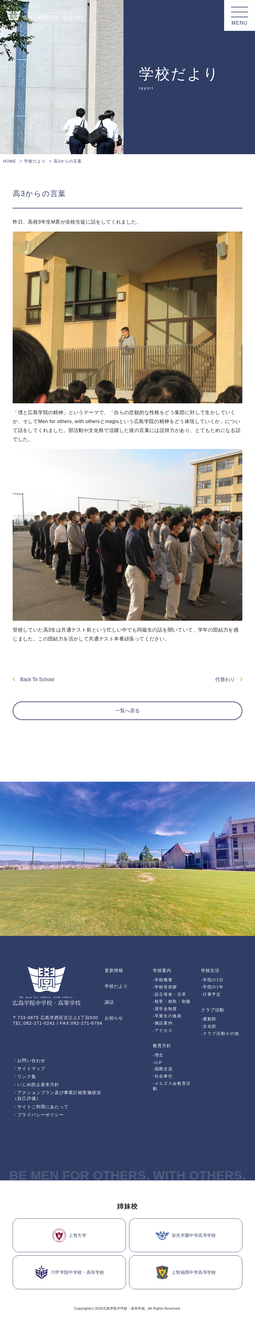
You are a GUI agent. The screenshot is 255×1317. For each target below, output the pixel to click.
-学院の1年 (212, 987)
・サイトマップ (29, 1068)
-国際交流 (163, 1069)
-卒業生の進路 (167, 1016)
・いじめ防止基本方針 (36, 1084)
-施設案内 (163, 1023)
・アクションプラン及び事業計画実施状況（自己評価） (57, 1095)
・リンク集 (24, 1076)
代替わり (228, 679)
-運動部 (208, 1019)
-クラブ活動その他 (220, 1033)
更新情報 (114, 970)
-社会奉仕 (163, 1076)
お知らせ (114, 1017)
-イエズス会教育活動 (172, 1086)
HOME (9, 161)
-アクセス (163, 1030)
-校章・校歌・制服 (172, 1001)
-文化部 (208, 1026)
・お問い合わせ (29, 1060)
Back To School (33, 679)
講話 (109, 1002)
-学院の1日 (212, 979)
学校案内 (162, 970)
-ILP (157, 1062)
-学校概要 (163, 979)
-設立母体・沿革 (169, 994)
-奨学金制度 (165, 1008)
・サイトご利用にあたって (41, 1106)
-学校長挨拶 (165, 987)
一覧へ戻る (127, 710)
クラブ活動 (212, 1009)
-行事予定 (211, 994)
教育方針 (162, 1045)
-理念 (158, 1055)
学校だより (35, 161)
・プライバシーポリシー (38, 1114)
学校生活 (210, 970)
